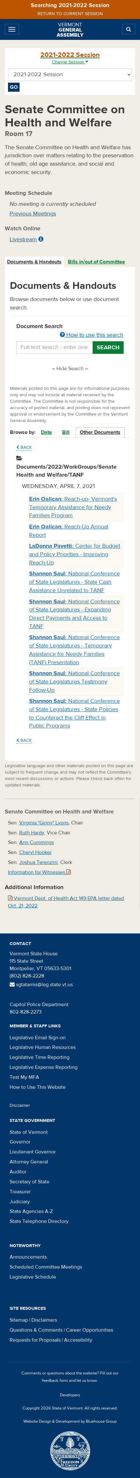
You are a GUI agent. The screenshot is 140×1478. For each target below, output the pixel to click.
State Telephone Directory (39, 1221)
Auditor (18, 1172)
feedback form (55, 1380)
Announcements (28, 1257)
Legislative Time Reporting (40, 1057)
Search (108, 347)
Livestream (23, 239)
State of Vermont (29, 1132)
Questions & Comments (36, 1330)
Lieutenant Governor (33, 1152)
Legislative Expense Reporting (44, 1067)
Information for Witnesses (39, 872)
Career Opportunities (89, 1330)
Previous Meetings (33, 213)
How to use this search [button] (91, 335)
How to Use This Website (38, 1087)
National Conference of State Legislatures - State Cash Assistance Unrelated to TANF (74, 582)
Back (24, 447)
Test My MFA (24, 1077)
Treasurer (20, 1192)
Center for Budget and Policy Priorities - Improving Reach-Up (74, 554)
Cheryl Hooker (35, 852)
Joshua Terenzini (38, 862)
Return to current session (70, 14)
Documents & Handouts (34, 262)
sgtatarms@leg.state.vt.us (41, 984)
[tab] (34, 262)
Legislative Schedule (33, 1277)
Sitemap (19, 1320)
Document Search (70, 331)
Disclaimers (44, 1320)
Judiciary (20, 1201)
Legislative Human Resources (43, 1047)
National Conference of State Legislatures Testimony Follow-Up (74, 681)
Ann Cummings (36, 842)
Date (46, 432)
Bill (66, 432)
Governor (20, 1142)
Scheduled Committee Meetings (46, 1267)
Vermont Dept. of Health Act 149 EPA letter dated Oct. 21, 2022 (66, 902)
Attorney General (29, 1162)
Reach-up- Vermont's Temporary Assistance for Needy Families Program (73, 507)
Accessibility (78, 1340)
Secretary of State (29, 1182)
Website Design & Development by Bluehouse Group (70, 1421)
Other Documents (100, 432)
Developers (70, 1395)
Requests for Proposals (35, 1340)
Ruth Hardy (31, 833)
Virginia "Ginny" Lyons (44, 823)
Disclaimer (20, 1105)
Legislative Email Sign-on (38, 1037)
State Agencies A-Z (31, 1211)
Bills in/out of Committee (96, 262)
